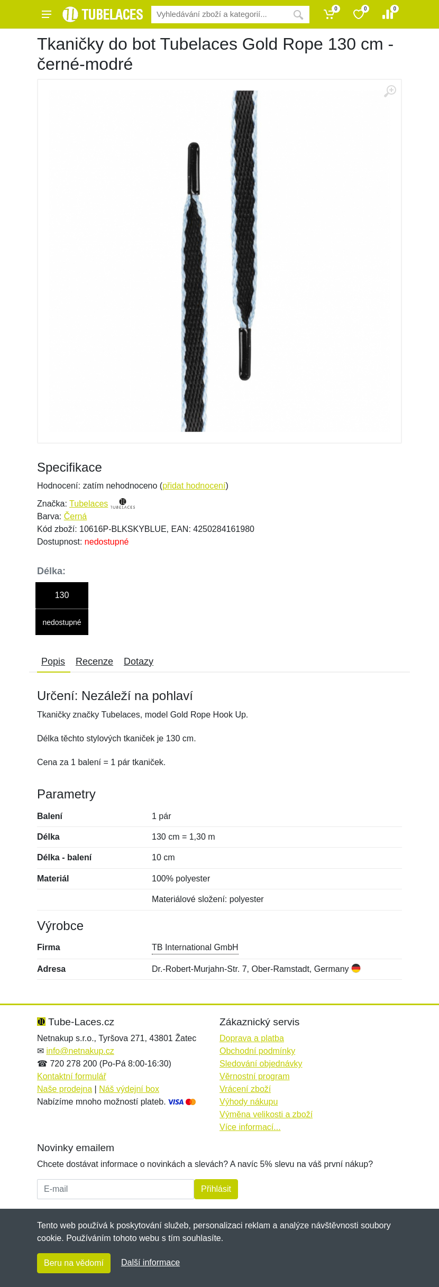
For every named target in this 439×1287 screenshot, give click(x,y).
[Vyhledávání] (219, 14)
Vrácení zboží (245, 1088)
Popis (53, 661)
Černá (75, 516)
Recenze (94, 661)
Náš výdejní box (129, 1088)
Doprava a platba (252, 1038)
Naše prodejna (64, 1088)
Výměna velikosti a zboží (266, 1114)
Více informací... (250, 1127)
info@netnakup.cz (80, 1050)
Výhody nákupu (249, 1101)
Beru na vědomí (74, 1262)
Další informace (150, 1262)
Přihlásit (216, 1188)
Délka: (51, 571)
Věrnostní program (255, 1076)
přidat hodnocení (193, 485)
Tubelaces (88, 503)
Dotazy (138, 661)
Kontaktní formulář (71, 1076)
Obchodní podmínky (257, 1050)
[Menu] (46, 14)
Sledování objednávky (261, 1063)
